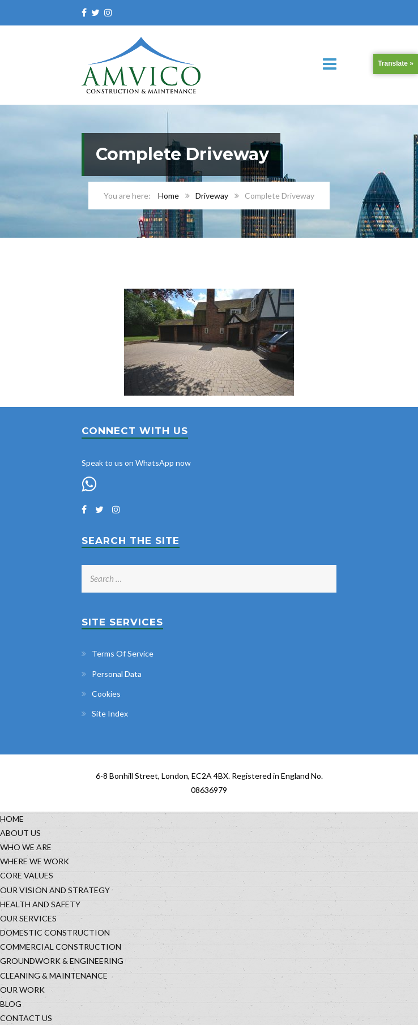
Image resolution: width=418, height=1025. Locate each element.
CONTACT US (26, 1018)
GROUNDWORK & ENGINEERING (61, 961)
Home (168, 195)
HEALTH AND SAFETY (40, 904)
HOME (12, 819)
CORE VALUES (26, 875)
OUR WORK (22, 989)
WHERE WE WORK (34, 861)
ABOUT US (20, 833)
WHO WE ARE (26, 847)
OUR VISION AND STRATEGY (55, 890)
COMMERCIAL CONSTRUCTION (60, 946)
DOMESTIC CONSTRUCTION (55, 932)
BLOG (11, 1004)
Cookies (106, 693)
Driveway (211, 195)
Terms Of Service (122, 653)
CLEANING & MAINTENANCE (54, 975)
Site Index (110, 713)
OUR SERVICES (28, 918)
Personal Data (117, 674)
